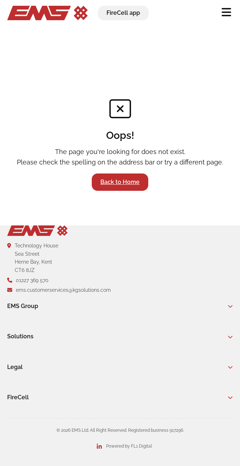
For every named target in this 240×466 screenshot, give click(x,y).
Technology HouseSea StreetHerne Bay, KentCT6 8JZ (32, 258)
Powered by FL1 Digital (129, 446)
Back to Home (120, 182)
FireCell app (123, 12)
